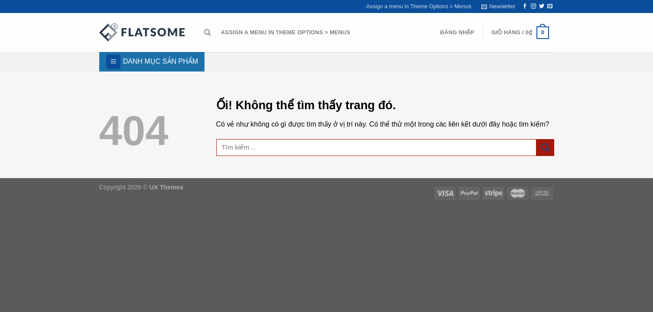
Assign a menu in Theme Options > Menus (418, 6)
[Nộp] (545, 147)
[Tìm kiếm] (207, 32)
